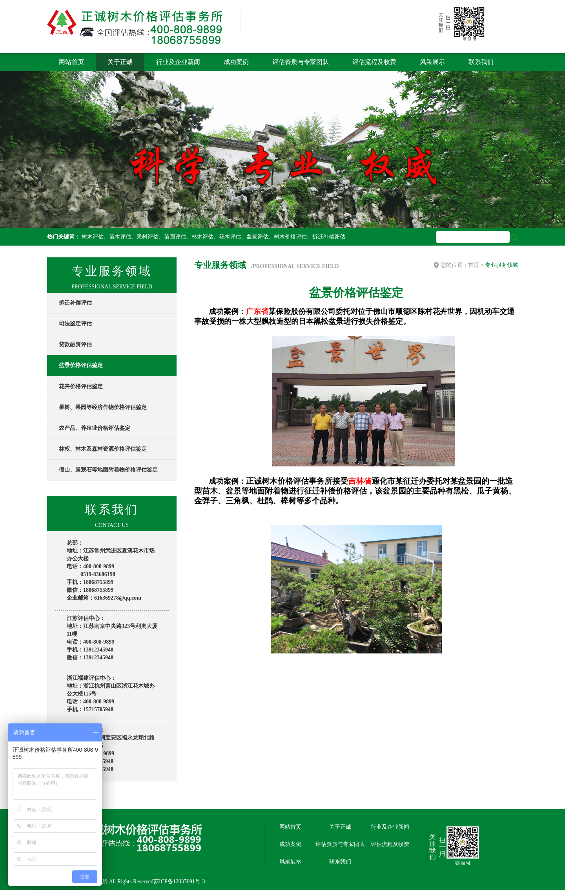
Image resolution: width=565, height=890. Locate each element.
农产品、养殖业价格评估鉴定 (94, 428)
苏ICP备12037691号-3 (179, 881)
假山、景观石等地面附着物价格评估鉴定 (108, 470)
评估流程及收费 (374, 62)
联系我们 (481, 62)
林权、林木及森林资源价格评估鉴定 (103, 449)
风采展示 (432, 62)
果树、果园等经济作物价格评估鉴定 (103, 407)
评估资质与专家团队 (300, 62)
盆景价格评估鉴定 (81, 365)
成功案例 (236, 62)
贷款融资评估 (75, 344)
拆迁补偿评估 (75, 303)
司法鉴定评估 (75, 324)
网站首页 (71, 62)
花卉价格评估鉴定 (81, 386)
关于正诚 (120, 62)
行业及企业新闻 (178, 62)
